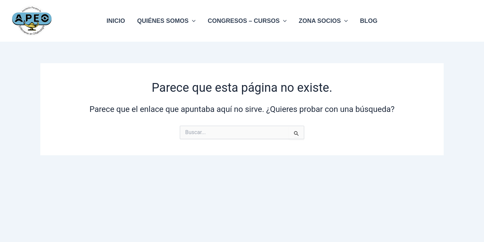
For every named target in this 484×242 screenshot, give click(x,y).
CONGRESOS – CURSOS (247, 20)
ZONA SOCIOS (323, 20)
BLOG (368, 20)
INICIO (116, 20)
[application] (192, 20)
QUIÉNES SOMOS (166, 20)
